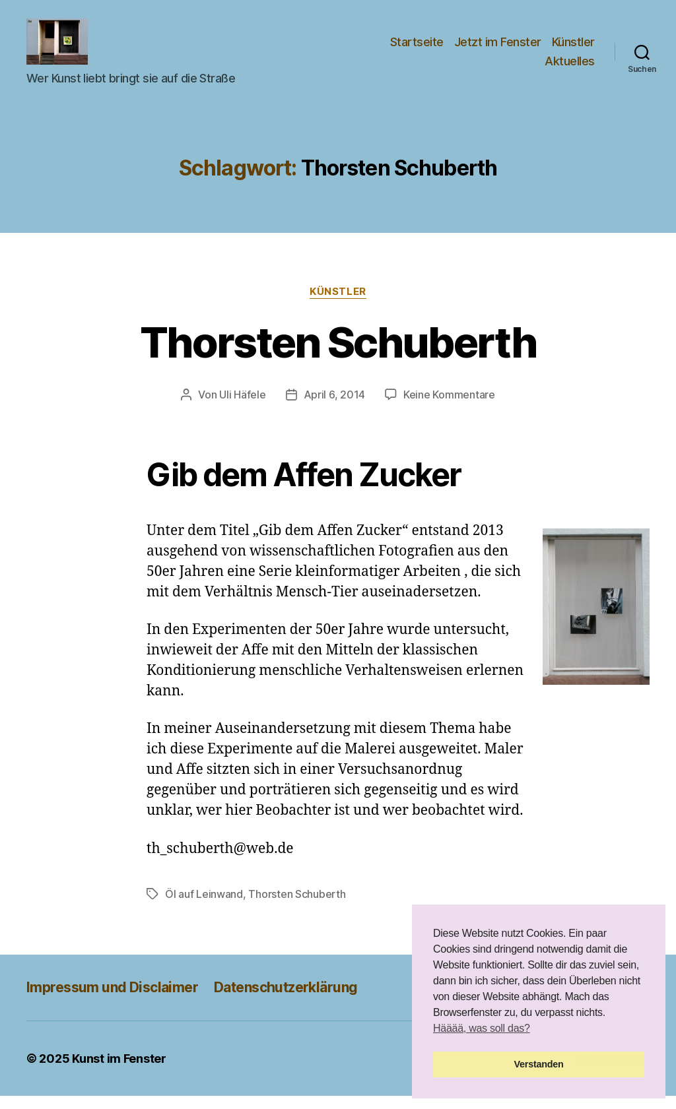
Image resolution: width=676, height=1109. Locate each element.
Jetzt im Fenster (497, 48)
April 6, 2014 (335, 407)
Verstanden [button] (539, 1064)
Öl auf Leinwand (204, 907)
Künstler (573, 48)
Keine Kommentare (449, 407)
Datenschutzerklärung (285, 1000)
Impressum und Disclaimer (112, 1000)
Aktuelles (570, 68)
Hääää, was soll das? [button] (481, 1028)
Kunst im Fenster (119, 1072)
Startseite (417, 48)
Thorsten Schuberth (338, 355)
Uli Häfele (242, 407)
